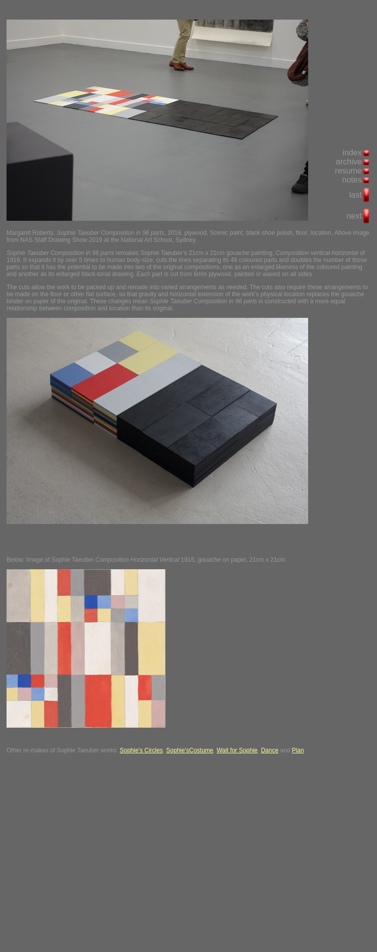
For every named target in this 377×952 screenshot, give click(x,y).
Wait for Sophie (237, 750)
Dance (269, 750)
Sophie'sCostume (190, 750)
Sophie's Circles (141, 750)
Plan (298, 750)
